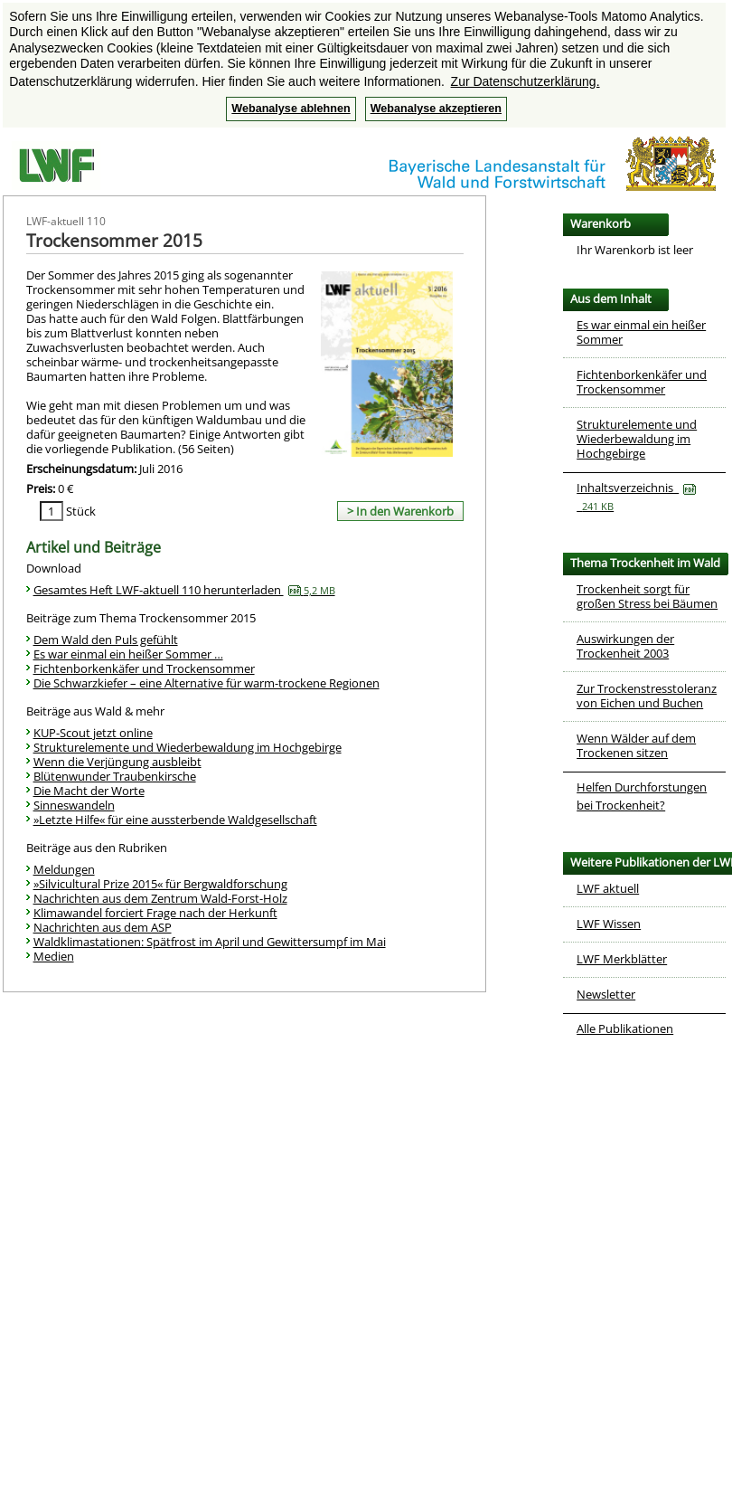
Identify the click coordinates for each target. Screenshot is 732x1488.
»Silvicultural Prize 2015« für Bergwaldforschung (160, 884)
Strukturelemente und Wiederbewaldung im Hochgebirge (187, 747)
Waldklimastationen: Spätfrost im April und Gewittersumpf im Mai (209, 942)
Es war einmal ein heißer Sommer (641, 332)
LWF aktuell (608, 888)
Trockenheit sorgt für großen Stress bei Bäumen (647, 596)
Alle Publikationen (625, 1028)
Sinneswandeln (74, 805)
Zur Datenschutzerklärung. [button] (525, 81)
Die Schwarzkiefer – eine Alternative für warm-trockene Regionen (206, 683)
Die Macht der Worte (89, 790)
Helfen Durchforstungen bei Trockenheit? (642, 796)
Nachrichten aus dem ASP (102, 927)
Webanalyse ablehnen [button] (290, 108)
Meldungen (64, 869)
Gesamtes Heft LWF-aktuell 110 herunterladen (184, 590)
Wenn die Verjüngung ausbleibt (117, 761)
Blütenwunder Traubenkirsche (114, 776)
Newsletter (606, 994)
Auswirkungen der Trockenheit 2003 (625, 645)
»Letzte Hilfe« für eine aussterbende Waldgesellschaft (175, 819)
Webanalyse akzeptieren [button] (436, 108)
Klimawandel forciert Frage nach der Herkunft (155, 913)
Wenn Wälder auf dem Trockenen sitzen (636, 745)
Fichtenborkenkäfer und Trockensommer (144, 668)
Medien (53, 956)
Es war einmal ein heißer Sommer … (128, 654)
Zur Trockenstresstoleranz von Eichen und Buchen (647, 695)
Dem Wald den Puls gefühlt (105, 639)
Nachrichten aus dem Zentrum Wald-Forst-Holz (160, 898)
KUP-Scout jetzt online (93, 733)
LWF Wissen (609, 923)
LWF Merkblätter (622, 959)
